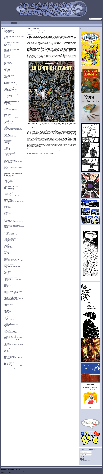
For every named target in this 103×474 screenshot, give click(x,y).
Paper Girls (6, 258)
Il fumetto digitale (7, 148)
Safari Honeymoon (7, 285)
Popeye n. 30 (6, 273)
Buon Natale (6, 59)
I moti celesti (6, 130)
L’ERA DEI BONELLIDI (8, 199)
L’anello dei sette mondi (8, 198)
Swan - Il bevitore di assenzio (9, 313)
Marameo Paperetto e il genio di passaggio (12, 225)
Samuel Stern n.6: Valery (8, 294)
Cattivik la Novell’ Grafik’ (8, 63)
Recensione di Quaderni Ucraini (10, 281)
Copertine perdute (7, 77)
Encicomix (14, 22)
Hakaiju (5, 122)
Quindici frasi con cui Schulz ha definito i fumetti (13, 279)
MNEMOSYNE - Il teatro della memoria (11, 238)
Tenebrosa (6, 318)
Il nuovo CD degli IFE (8, 154)
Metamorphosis (6, 232)
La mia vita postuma (7, 207)
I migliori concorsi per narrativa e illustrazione (12, 128)
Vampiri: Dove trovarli (8, 355)
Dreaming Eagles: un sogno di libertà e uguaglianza (13, 91)
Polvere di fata (6, 272)
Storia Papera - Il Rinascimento (9, 307)
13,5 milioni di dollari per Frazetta (10, 32)
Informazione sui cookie (64, 471)
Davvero (5, 81)
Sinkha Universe (7, 301)
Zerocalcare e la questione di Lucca (10, 366)
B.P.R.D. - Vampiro (7, 44)
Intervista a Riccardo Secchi (9, 182)
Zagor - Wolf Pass (7, 364)
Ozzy (5, 257)
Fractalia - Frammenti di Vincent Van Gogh (12, 109)
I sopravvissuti (6, 134)
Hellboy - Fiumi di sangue (8, 123)
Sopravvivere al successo (8, 304)
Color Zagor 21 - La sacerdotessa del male (12, 72)
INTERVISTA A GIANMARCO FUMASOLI (11, 179)
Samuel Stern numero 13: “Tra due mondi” (12, 297)
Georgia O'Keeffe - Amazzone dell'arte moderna (13, 117)
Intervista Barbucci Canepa (9, 183)
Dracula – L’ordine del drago (9, 87)
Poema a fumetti (7, 270)
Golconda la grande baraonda (9, 120)
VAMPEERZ (6, 350)
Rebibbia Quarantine (7, 280)
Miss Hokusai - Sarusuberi (9, 233)
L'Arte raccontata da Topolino (9, 192)
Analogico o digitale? (7, 41)
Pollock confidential (7, 271)
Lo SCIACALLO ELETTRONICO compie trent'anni (13, 221)
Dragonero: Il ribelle (7, 90)
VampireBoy (6, 352)
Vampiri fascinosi (7, 353)
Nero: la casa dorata (7, 246)
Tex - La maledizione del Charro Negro (11, 320)
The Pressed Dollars (7, 326)
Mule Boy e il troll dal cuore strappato (11, 242)
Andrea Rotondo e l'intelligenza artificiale (11, 42)
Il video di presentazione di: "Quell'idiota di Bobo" (13, 167)
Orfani (5, 254)
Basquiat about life (7, 50)
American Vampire (7, 39)
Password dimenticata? (84, 461)
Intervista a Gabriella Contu (9, 175)
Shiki (4, 300)
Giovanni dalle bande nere (9, 118)
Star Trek (5, 306)
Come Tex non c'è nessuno (9, 75)
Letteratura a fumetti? (8, 218)
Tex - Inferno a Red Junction (9, 319)
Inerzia (5, 169)
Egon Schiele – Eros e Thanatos (10, 98)
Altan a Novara (6, 38)
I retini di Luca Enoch (8, 133)
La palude (5, 208)
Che (4, 64)
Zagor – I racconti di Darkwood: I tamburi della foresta (14, 365)
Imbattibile (5, 168)
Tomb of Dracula (7, 330)
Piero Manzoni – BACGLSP (9, 268)
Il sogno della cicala (7, 163)
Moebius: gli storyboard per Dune (10, 240)
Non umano (6, 250)
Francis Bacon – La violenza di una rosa (11, 110)
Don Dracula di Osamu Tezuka (9, 85)
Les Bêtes (5, 216)
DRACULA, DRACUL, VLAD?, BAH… (11, 89)
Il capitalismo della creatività (9, 139)
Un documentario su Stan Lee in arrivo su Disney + (13, 344)
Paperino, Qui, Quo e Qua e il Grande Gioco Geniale (14, 260)
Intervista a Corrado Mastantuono (10, 172)
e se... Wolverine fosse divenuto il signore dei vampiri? (14, 94)
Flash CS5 (6, 108)
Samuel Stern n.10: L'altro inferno (10, 288)
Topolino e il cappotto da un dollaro (10, 332)
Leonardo (5, 215)
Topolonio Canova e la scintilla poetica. (11, 335)
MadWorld (5, 222)
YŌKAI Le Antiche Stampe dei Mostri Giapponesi (13, 361)
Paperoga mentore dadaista (9, 264)
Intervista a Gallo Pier (8, 176)
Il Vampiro (5, 166)
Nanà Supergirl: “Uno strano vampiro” (11, 244)
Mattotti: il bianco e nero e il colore (10, 231)
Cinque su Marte (7, 69)
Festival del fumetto (37, 22)
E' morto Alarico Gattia (8, 95)
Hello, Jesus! (6, 124)
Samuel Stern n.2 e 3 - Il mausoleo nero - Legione (13, 291)
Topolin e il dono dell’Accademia (10, 331)
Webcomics (8, 22)
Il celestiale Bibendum (8, 140)
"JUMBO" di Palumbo (8, 31)
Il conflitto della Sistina (8, 143)
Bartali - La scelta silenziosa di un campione (12, 49)
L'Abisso (5, 190)
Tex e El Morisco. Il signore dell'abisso (11, 324)
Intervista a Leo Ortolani (8, 180)
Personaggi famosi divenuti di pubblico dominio (12, 266)
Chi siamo (20, 22)
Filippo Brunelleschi (7, 104)
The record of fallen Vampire (9, 327)
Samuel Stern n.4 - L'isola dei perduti (11, 292)
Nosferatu (5, 251)
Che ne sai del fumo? (8, 65)
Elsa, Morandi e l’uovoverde (9, 100)
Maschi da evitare (7, 228)
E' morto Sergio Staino (8, 97)
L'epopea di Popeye (7, 193)
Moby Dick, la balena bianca (9, 239)
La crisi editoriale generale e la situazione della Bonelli (14, 201)
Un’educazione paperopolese (9, 346)
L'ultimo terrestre (7, 194)
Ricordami (83, 456)
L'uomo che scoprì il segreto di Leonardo (11, 195)
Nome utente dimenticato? (85, 460)
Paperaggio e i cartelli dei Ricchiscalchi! (11, 259)
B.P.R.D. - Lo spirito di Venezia (9, 45)
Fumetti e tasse (6, 111)
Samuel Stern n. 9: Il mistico (9, 287)
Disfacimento (6, 83)
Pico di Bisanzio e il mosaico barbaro (11, 267)
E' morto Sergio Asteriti (8, 96)
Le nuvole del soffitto (7, 213)
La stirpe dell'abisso (7, 209)
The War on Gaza (7, 329)
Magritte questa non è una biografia (10, 224)
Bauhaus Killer (6, 51)
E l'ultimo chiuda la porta (8, 92)
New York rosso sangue (8, 247)
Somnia (5, 303)
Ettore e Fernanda (7, 102)
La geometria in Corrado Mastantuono (11, 203)
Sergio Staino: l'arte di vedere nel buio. (11, 299)
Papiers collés (6, 265)
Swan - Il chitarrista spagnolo (9, 314)
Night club (5, 248)
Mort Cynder (6, 241)
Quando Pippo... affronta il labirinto (10, 277)
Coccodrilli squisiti (7, 70)
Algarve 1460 (6, 37)
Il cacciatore (6, 137)
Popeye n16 (6, 274)
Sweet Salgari (6, 316)
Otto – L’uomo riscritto (8, 255)
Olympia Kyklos (7, 253)
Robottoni (5, 284)
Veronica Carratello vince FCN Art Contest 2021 (13, 357)
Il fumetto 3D (6, 147)
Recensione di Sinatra (8, 283)
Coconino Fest (6, 71)
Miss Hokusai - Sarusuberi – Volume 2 (11, 234)
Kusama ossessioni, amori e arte (10, 189)
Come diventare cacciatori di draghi (10, 74)
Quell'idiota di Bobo (7, 278)
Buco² (5, 58)
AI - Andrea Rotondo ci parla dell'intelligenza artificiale (14, 36)
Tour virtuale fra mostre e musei (10, 336)
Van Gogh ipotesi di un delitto (9, 356)
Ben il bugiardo (6, 52)
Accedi (82, 458)
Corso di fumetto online (27, 22)
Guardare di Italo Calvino (8, 121)
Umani (5, 342)
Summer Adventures (7, 311)
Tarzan (5, 317)
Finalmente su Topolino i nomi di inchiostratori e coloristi (14, 107)
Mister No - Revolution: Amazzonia (10, 237)
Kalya (5, 187)
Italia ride (5, 185)
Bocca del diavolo (7, 57)
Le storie (5, 214)
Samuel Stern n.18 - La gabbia (9, 290)
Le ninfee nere (6, 212)
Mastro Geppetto (7, 229)
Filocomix (5, 105)
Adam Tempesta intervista (8, 35)
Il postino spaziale (7, 156)
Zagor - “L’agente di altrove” (9, 362)
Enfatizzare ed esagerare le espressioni (11, 101)
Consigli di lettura (7, 76)
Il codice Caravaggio (7, 141)
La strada (5, 211)
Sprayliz (5, 305)
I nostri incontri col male (8, 131)
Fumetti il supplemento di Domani (10, 113)
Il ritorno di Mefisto (7, 157)
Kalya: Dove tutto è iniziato (9, 188)
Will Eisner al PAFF (7, 359)
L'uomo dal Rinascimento (8, 196)
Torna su (100, 472)
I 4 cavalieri (6, 127)
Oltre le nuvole (6, 252)
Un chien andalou (7, 343)
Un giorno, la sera (7, 345)
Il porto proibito (6, 155)
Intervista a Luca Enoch (8, 181)
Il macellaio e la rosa (7, 150)
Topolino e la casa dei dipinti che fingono (11, 333)
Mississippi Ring (7, 235)
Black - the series (7, 55)
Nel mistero (6, 245)
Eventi (44, 22)
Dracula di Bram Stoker (8, 88)
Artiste (5, 43)
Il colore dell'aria (7, 142)
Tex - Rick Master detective (9, 322)
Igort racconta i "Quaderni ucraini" (10, 136)
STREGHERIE (6, 310)
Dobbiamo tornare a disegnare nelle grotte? (12, 84)
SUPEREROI (6, 312)
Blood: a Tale (6, 56)
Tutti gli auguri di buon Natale (9, 340)
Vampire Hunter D (7, 351)
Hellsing (5, 126)
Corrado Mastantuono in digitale (10, 78)
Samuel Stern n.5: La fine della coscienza (11, 293)
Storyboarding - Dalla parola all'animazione (12, 309)
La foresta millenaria (7, 202)
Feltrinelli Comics (7, 103)
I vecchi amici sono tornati (8, 135)
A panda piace (6, 33)
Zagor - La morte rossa (8, 363)
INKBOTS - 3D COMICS (8, 170)
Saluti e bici (6, 286)
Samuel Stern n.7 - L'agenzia (9, 296)
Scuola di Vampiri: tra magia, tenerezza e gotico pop (13, 298)
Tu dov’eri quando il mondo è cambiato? (11, 339)
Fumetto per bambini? (8, 114)
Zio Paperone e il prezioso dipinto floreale (11, 368)
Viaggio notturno (7, 358)
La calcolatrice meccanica (8, 200)
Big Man (5, 54)
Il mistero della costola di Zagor (9, 152)
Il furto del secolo (7, 149)
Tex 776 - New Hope (7, 323)
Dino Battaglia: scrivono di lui (9, 82)
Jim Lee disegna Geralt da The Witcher (11, 186)
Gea (4, 116)
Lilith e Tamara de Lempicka (9, 220)
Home (3, 22)
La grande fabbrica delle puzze (9, 205)
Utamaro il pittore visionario (9, 30)
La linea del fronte (7, 206)
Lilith (4, 219)
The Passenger (6, 325)
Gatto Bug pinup (7, 115)
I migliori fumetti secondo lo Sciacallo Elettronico (13, 129)
